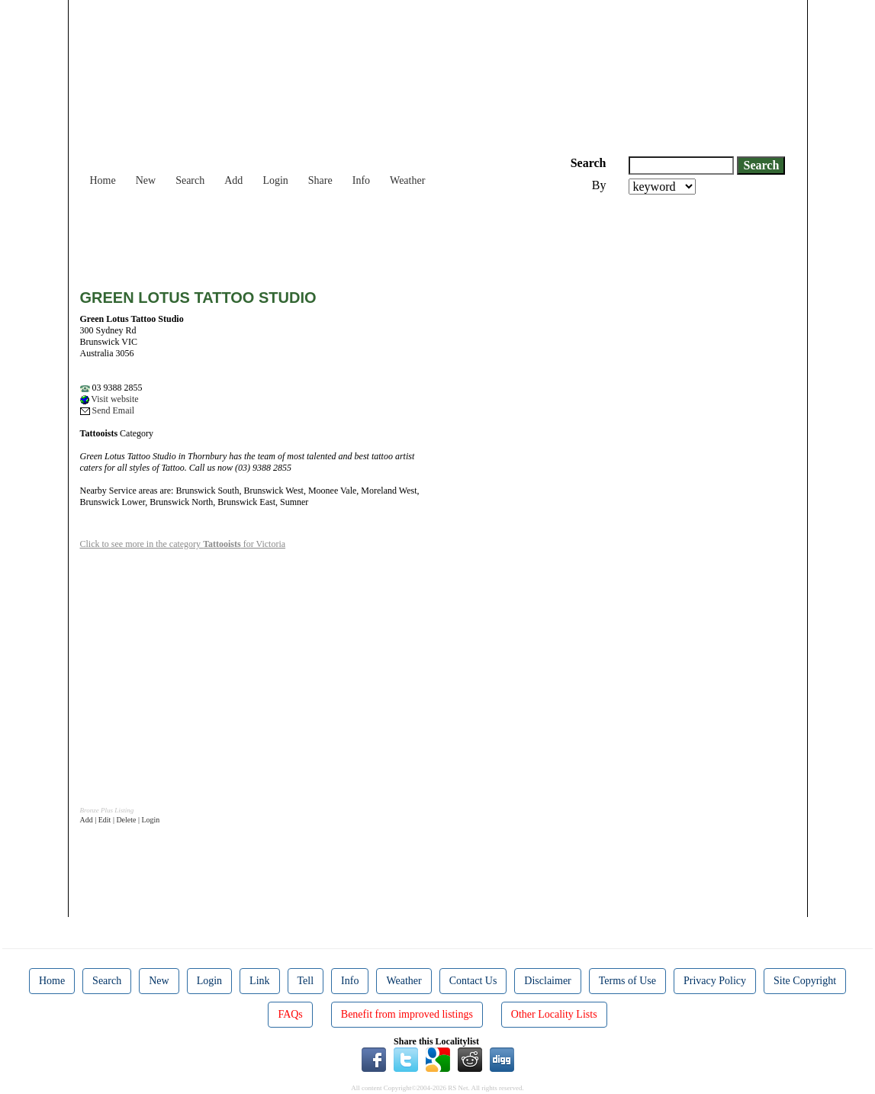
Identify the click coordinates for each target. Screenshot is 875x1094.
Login (275, 180)
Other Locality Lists (554, 1014)
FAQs (290, 1014)
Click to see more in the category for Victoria (183, 544)
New (146, 180)
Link (259, 980)
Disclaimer (547, 980)
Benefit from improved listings (407, 1014)
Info (361, 180)
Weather (407, 180)
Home (103, 180)
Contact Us (473, 980)
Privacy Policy (715, 980)
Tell (306, 980)
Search (189, 180)
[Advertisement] (357, 236)
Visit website (109, 399)
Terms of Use (627, 980)
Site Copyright (805, 980)
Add (233, 180)
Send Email (107, 410)
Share (320, 180)
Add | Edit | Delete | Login (120, 820)
